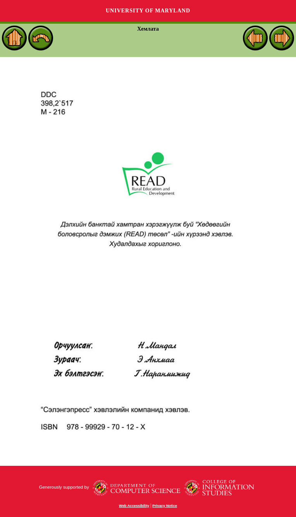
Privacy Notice (164, 506)
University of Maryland (148, 11)
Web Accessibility (134, 506)
